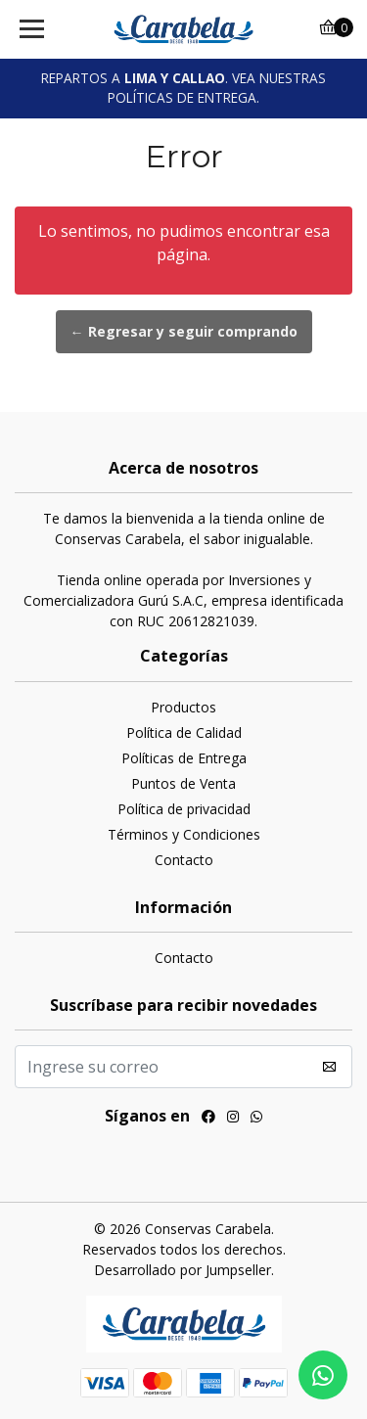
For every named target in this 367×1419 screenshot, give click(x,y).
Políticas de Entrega (184, 758)
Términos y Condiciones (184, 834)
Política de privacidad (184, 809)
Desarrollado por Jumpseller (182, 1269)
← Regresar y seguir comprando (184, 331)
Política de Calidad (184, 732)
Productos (183, 707)
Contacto (184, 859)
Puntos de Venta (183, 783)
